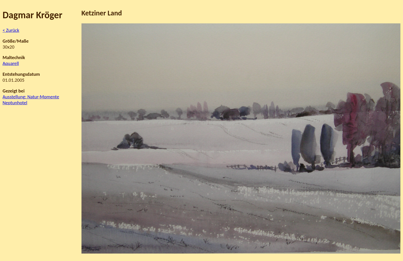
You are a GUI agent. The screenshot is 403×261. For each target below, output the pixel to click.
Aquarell (11, 63)
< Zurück (11, 30)
